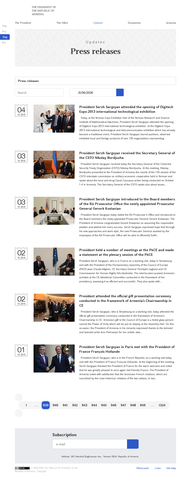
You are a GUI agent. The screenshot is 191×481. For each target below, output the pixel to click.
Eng (5, 37)
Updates (98, 23)
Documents (134, 23)
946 (113, 406)
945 (104, 406)
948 (133, 406)
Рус (4, 31)
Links (158, 469)
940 (55, 406)
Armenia (171, 23)
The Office (62, 23)
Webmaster (142, 469)
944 (94, 406)
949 (142, 406)
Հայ (4, 25)
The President (23, 23)
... (74, 93)
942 (75, 406)
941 (65, 406)
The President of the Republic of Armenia (44, 11)
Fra (4, 42)
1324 (162, 406)
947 (123, 406)
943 (84, 406)
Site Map (171, 469)
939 (45, 406)
